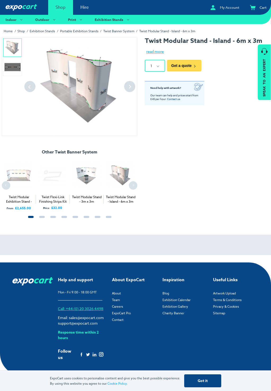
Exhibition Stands (113, 19)
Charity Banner (173, 313)
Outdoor (46, 19)
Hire (84, 7)
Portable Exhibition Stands (79, 31)
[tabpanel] (19, 183)
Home (8, 31)
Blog (165, 293)
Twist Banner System (118, 31)
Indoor (15, 19)
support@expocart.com (78, 323)
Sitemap (219, 313)
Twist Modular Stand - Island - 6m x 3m (167, 31)
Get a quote (184, 66)
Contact (118, 319)
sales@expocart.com (86, 317)
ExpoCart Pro (121, 313)
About (116, 293)
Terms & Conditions (227, 300)
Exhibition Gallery (175, 306)
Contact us (173, 99)
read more (155, 51)
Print (76, 19)
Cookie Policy (117, 383)
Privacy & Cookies (226, 306)
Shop (61, 7)
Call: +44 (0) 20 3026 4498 (80, 308)
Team (116, 300)
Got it (203, 381)
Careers (117, 306)
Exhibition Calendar (176, 300)
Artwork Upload (224, 293)
